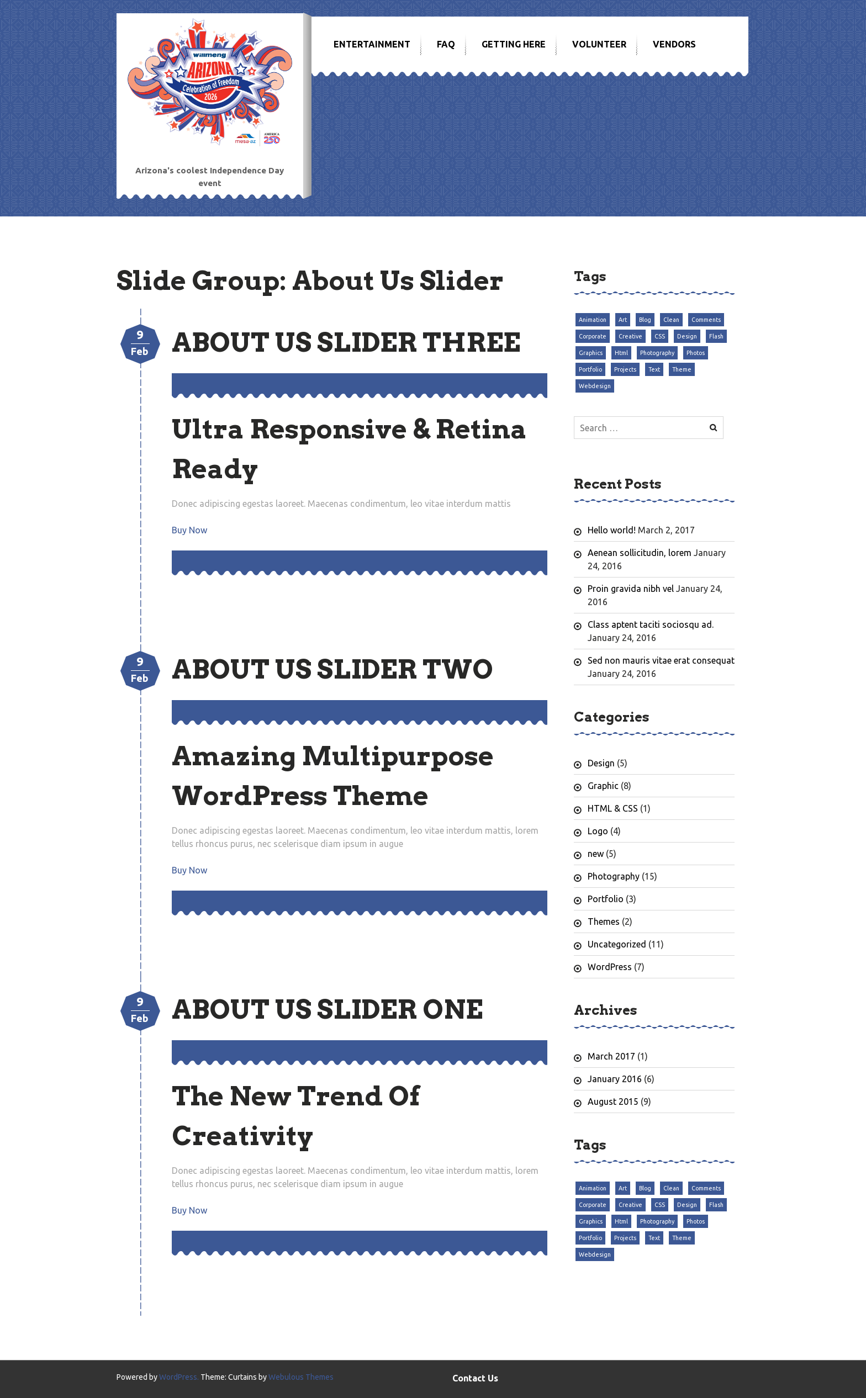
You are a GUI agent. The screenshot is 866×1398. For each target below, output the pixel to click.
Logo (598, 831)
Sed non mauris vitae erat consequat (661, 660)
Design (601, 763)
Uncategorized (617, 944)
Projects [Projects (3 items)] (625, 369)
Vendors (674, 44)
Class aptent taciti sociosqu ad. (651, 624)
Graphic (603, 786)
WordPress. (179, 1377)
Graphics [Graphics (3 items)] (591, 353)
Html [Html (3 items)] (621, 353)
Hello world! (612, 530)
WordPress (610, 967)
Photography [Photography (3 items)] (657, 353)
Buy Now (189, 530)
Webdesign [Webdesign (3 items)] (595, 386)
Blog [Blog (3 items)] (645, 319)
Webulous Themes (301, 1377)
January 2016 (615, 1079)
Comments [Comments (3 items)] (706, 319)
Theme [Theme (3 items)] (681, 369)
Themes (604, 921)
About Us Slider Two (332, 669)
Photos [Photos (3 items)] (696, 353)
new (596, 854)
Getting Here (514, 44)
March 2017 (611, 1056)
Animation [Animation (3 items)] (592, 319)
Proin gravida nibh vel (631, 589)
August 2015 (613, 1101)
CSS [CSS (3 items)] (659, 336)
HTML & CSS (613, 808)
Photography (614, 876)
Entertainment (372, 44)
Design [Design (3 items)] (687, 336)
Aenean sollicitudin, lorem (639, 553)
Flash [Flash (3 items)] (716, 336)
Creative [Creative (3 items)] (630, 336)
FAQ (446, 44)
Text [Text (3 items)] (654, 369)
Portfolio (606, 899)
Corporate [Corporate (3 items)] (592, 336)
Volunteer (599, 44)
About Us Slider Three (346, 342)
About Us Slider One (327, 1009)
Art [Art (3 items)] (623, 319)
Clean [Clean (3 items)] (671, 319)
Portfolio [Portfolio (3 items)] (590, 369)
